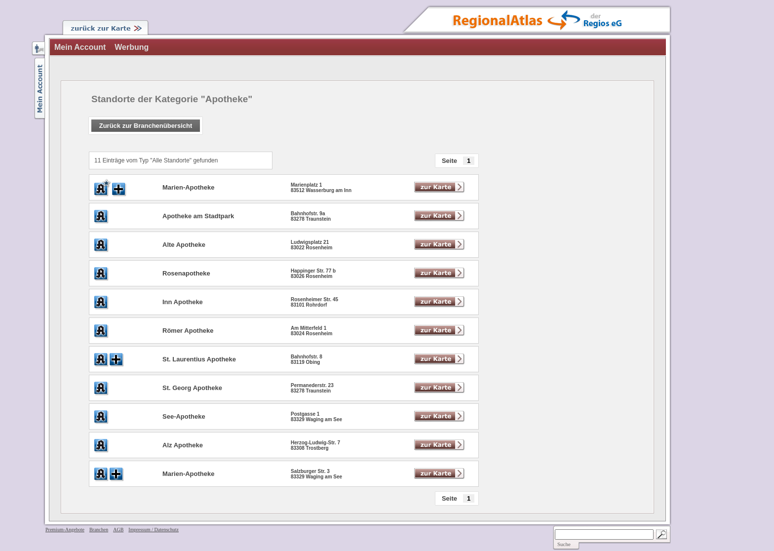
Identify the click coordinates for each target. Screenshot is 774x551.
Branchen (98, 529)
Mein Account (80, 47)
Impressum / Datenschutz (153, 529)
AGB (118, 529)
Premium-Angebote (64, 529)
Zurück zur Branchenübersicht (146, 125)
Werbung (132, 47)
